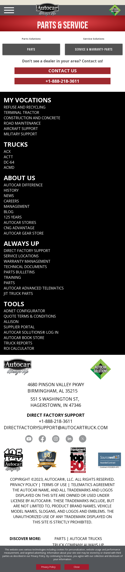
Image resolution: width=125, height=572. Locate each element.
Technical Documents (25, 266)
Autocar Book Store (24, 337)
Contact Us (62, 71)
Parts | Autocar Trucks (78, 538)
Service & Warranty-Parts (94, 49)
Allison (11, 321)
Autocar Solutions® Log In (31, 332)
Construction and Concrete (32, 117)
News (9, 195)
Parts (31, 49)
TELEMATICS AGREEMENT (93, 484)
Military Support (20, 133)
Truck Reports (18, 343)
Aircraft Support (21, 128)
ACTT (8, 156)
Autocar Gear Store (24, 233)
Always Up (21, 243)
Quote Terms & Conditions (30, 316)
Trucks (16, 144)
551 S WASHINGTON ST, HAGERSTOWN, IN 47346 (55, 402)
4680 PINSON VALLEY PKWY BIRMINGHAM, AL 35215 (56, 387)
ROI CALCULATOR (19, 348)
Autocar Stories (20, 222)
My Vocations (27, 100)
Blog (9, 211)
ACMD (9, 167)
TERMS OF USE (54, 484)
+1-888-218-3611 (62, 81)
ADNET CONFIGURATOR (24, 310)
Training (12, 277)
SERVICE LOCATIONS (21, 255)
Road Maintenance (22, 123)
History (11, 190)
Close (77, 566)
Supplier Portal (19, 326)
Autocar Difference (23, 184)
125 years (13, 217)
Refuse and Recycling (25, 107)
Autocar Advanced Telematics (34, 288)
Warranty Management (27, 261)
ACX (7, 151)
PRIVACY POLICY (23, 484)
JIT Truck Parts (18, 293)
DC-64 (9, 162)
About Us (19, 178)
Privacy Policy (38, 556)
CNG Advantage (19, 227)
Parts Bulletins (19, 272)
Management (17, 206)
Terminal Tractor (21, 112)
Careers (11, 201)
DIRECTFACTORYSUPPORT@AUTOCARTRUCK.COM (56, 427)
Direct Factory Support (27, 250)
